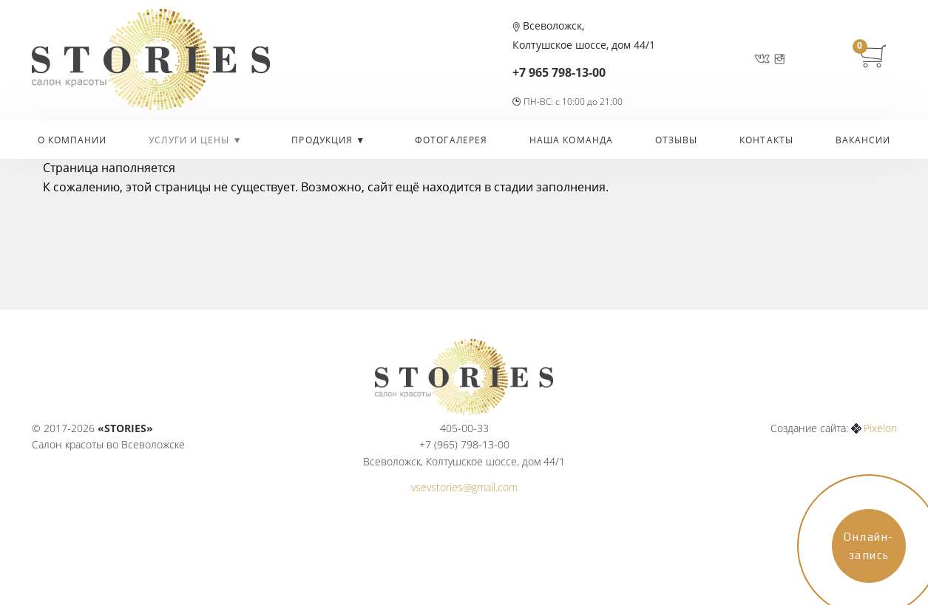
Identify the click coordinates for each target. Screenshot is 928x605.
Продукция (323, 140)
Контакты (766, 140)
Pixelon (880, 428)
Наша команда (571, 140)
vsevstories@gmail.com (464, 487)
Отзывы (676, 140)
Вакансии (863, 140)
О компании (72, 140)
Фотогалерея (451, 140)
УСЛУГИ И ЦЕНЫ (190, 140)
